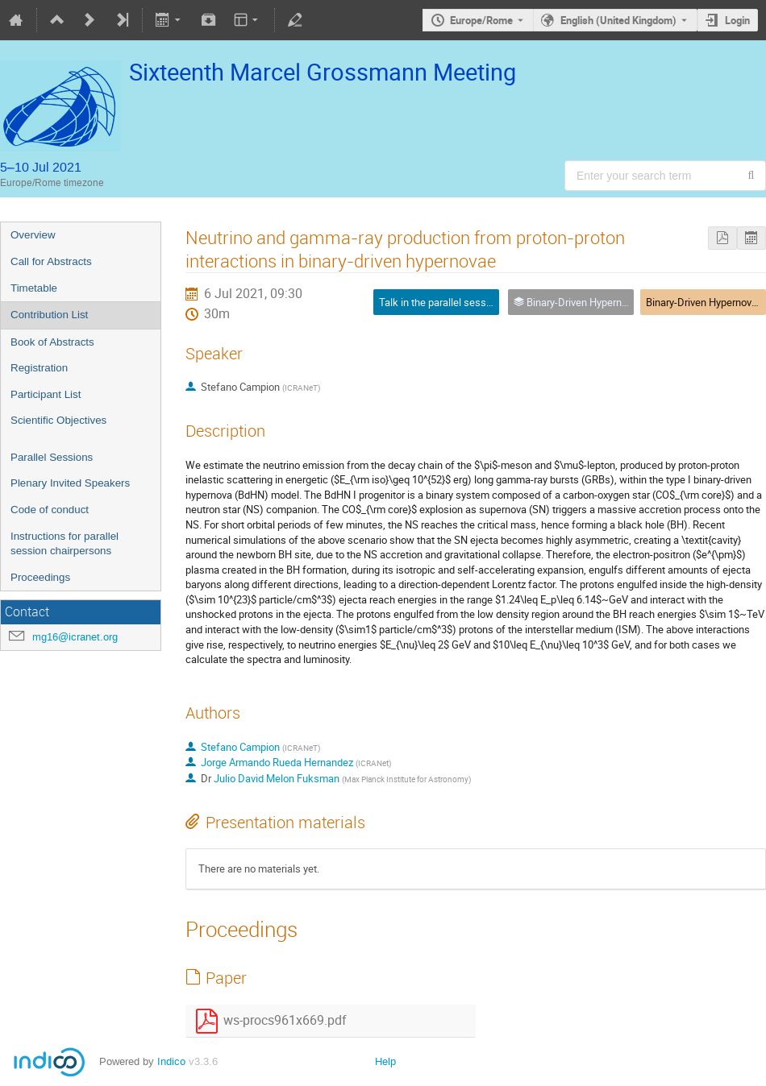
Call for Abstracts (51, 261)
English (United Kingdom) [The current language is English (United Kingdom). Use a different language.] (618, 20)
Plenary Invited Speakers (70, 483)
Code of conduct (49, 510)
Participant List (45, 394)
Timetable (33, 288)
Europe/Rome (481, 20)
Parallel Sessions (51, 457)
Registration (39, 368)
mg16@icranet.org (75, 637)
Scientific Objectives (58, 420)
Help (385, 1061)
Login (737, 20)
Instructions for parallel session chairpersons (64, 544)
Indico (171, 1061)
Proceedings (40, 577)
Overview (33, 235)
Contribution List (49, 315)
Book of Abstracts (52, 342)
